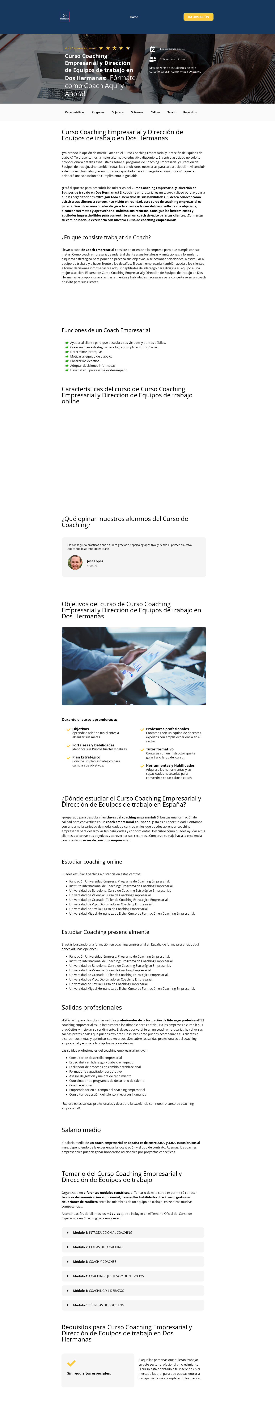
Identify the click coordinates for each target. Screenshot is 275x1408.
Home (210, 9)
